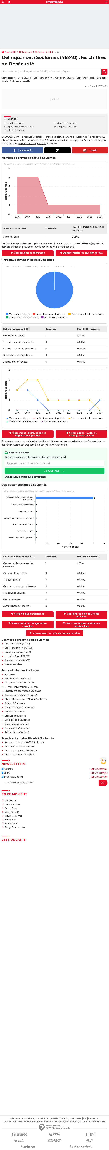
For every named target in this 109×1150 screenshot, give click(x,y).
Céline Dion (11, 808)
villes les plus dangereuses (32, 143)
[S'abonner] (54, 783)
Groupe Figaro (76, 1121)
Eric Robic (10, 819)
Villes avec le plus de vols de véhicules (83, 615)
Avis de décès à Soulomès (18, 678)
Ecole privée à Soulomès (17, 720)
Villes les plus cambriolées (29, 613)
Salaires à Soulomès (15, 703)
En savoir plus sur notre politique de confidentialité (25, 477)
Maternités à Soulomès (17, 724)
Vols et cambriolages (16, 130)
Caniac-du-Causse (64, 78)
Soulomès (10, 674)
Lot (49, 52)
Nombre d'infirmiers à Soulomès (21, 686)
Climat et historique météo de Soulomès (26, 699)
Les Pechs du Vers (43, 78)
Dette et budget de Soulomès (20, 707)
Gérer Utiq (48, 1121)
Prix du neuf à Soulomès (17, 728)
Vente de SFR (12, 812)
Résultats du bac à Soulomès (19, 746)
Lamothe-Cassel (85, 78)
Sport (5, 772)
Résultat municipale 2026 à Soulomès (24, 742)
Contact (63, 1118)
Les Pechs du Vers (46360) (18, 648)
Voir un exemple (99, 769)
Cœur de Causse (22, 78)
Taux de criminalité (15, 123)
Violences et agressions (67, 123)
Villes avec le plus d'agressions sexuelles (29, 625)
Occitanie (40, 52)
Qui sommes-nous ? (18, 1118)
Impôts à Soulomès (15, 711)
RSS (84, 1118)
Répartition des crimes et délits (20, 127)
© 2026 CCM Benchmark (94, 1121)
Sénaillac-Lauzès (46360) (17, 660)
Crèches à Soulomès (15, 715)
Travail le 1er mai (13, 816)
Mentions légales (61, 1121)
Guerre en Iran (12, 804)
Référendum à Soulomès (18, 732)
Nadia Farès (11, 800)
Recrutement (94, 1118)
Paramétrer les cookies (33, 1121)
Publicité (54, 1118)
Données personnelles (13, 1121)
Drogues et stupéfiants (67, 127)
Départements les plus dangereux (83, 252)
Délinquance (25, 52)
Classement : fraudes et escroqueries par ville (83, 434)
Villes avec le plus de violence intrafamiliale (83, 625)
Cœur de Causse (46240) (17, 643)
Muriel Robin (11, 823)
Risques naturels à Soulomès (19, 682)
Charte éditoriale (42, 1118)
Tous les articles (74, 1118)
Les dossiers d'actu (12, 776)
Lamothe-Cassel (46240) (17, 656)
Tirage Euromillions (15, 827)
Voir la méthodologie (63, 246)
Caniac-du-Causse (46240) (18, 652)
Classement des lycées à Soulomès (23, 691)
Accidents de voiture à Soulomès (21, 695)
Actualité (11, 52)
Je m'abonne (51, 471)
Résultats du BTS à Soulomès (20, 754)
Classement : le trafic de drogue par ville (56, 633)
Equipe (31, 1118)
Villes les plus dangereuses (29, 252)
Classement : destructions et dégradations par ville (29, 434)
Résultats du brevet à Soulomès (21, 750)
